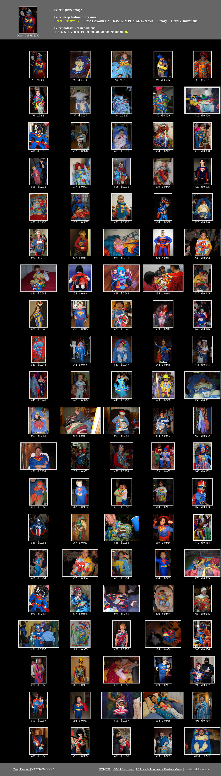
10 (82, 32)
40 (97, 32)
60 (107, 32)
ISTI (101, 769)
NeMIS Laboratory (123, 769)
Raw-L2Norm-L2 (97, 21)
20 (87, 32)
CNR (108, 769)
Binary (162, 21)
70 (112, 32)
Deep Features (21, 769)
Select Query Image (68, 10)
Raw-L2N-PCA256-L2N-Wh (133, 21)
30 (92, 32)
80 (117, 32)
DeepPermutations (184, 21)
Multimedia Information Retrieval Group (159, 769)
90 (122, 32)
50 (102, 32)
